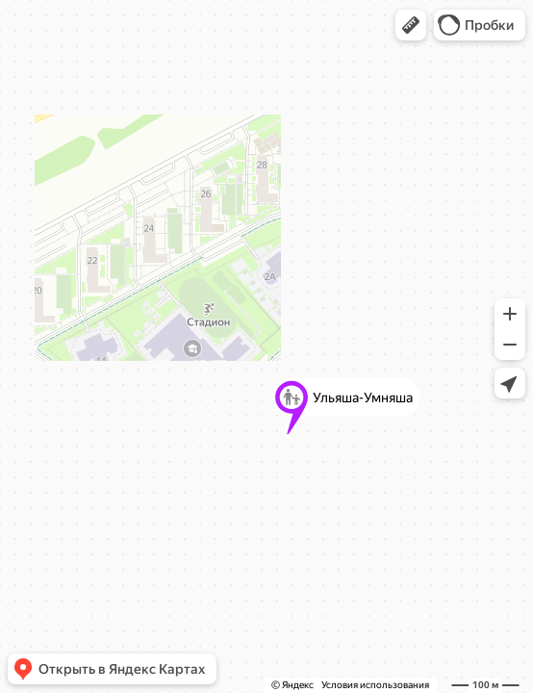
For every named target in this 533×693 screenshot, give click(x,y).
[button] (410, 25)
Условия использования (375, 685)
